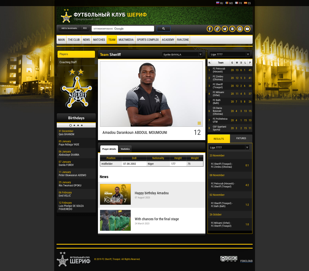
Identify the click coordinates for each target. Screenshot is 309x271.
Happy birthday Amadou (152, 193)
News (86, 40)
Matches (99, 40)
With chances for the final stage (157, 219)
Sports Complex (148, 40)
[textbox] (180, 54)
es (247, 3)
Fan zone (183, 40)
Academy (168, 40)
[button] (200, 54)
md (229, 3)
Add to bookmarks (69, 28)
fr (238, 3)
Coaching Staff (68, 62)
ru (219, 3)
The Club (74, 40)
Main (61, 40)
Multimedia (126, 40)
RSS (85, 28)
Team (111, 40)
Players (64, 54)
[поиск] (122, 29)
